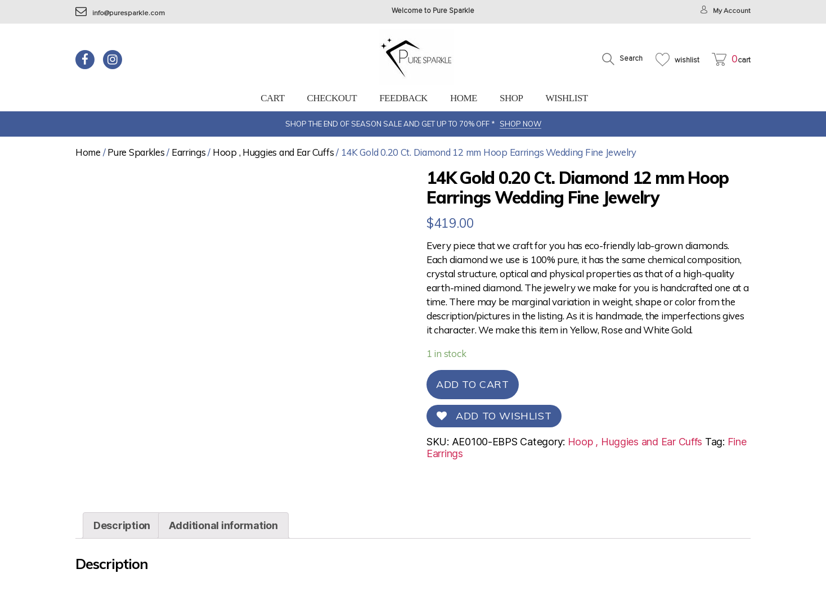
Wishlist (566, 98)
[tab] (122, 525)
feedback (403, 98)
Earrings (189, 152)
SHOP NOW (520, 123)
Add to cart (472, 384)
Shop (511, 98)
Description (121, 525)
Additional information (223, 525)
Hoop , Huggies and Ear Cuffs (273, 152)
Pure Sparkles (136, 152)
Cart (272, 98)
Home (463, 98)
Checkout (332, 98)
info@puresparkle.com (120, 13)
